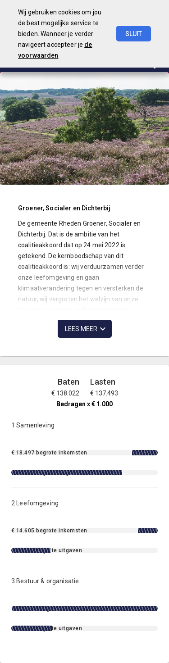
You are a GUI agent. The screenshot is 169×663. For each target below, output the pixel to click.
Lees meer (81, 328)
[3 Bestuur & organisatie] (84, 604)
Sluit (133, 33)
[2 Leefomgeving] (84, 526)
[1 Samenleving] (84, 448)
